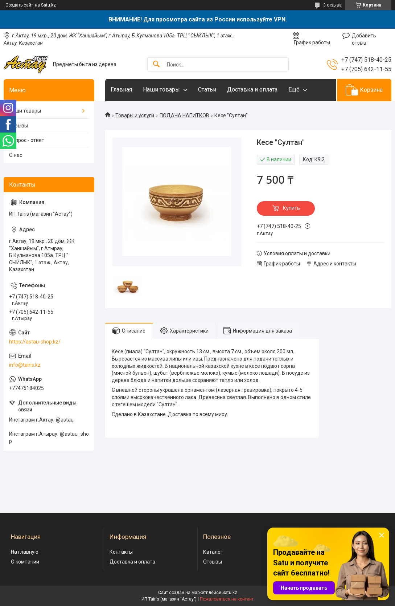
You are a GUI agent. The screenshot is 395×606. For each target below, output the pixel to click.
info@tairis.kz (25, 365)
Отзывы (18, 126)
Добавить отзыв (364, 39)
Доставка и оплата (252, 89)
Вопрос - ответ (26, 140)
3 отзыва (332, 5)
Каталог (213, 552)
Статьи (207, 89)
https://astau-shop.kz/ (35, 342)
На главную (24, 552)
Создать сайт (19, 5)
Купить (291, 208)
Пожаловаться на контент (227, 599)
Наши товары (161, 89)
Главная (121, 89)
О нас (15, 155)
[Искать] (156, 64)
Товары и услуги (134, 115)
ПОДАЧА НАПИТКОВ (184, 115)
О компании (25, 562)
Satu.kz (229, 592)
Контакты (121, 552)
